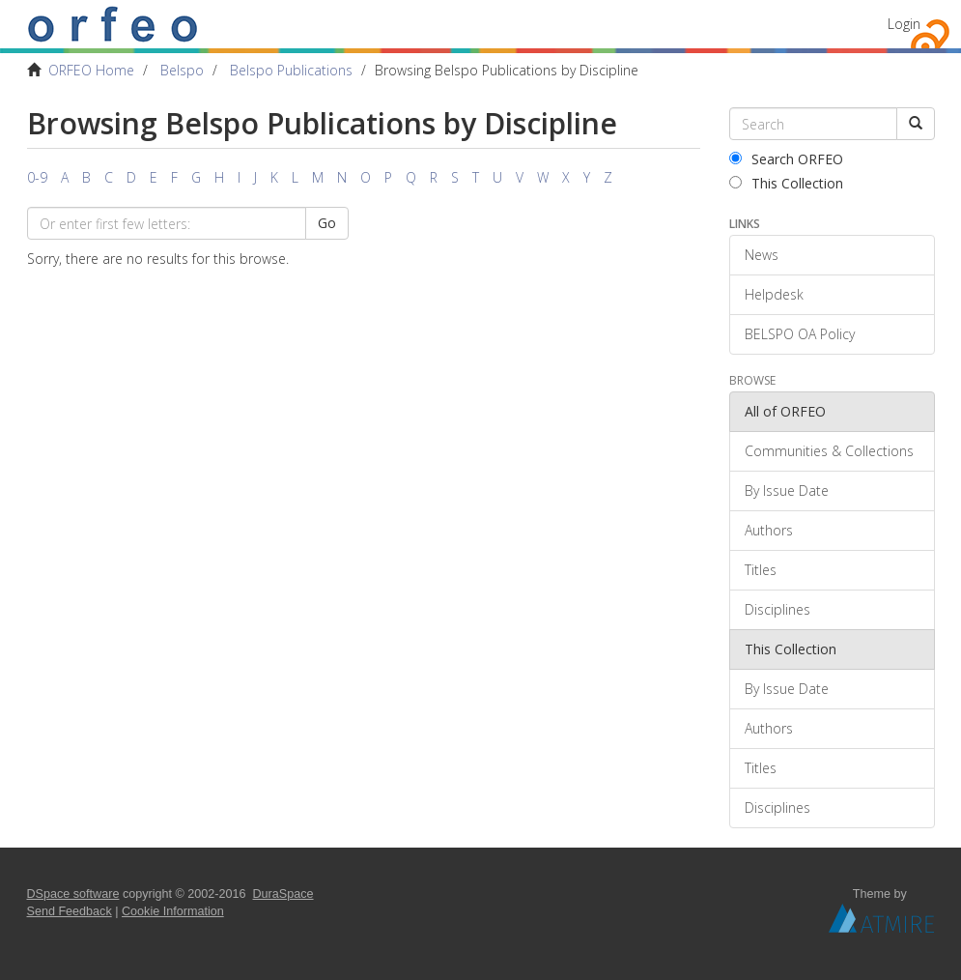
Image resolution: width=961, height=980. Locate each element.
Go (327, 223)
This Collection (786, 183)
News (761, 254)
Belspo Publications (291, 70)
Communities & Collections (829, 451)
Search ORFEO (786, 159)
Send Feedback (69, 911)
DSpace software (73, 894)
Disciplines (777, 609)
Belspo (182, 70)
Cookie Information (173, 911)
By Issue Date (787, 490)
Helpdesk (774, 294)
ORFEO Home (91, 70)
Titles (761, 570)
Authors (769, 530)
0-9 (37, 177)
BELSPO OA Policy (800, 334)
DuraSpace (283, 894)
